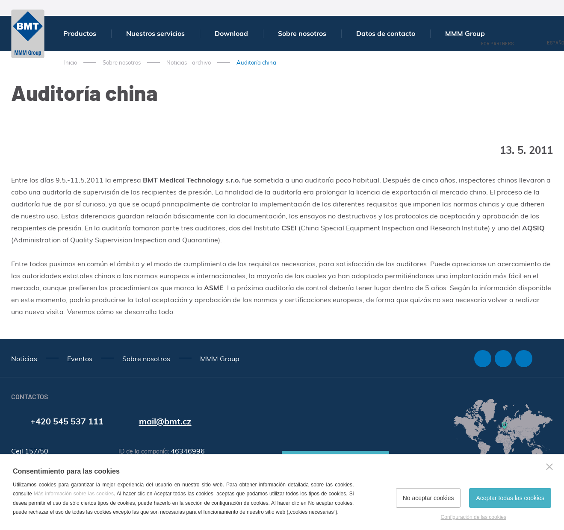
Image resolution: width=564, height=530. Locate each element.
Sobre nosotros (302, 33)
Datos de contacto (385, 33)
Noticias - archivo (188, 62)
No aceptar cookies (428, 498)
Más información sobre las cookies (74, 494)
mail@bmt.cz (165, 421)
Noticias (24, 358)
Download (231, 33)
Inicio (70, 62)
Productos (79, 33)
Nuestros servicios (155, 33)
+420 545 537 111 (66, 421)
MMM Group (465, 33)
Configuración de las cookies (473, 517)
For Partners (497, 43)
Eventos (79, 358)
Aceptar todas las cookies (510, 498)
